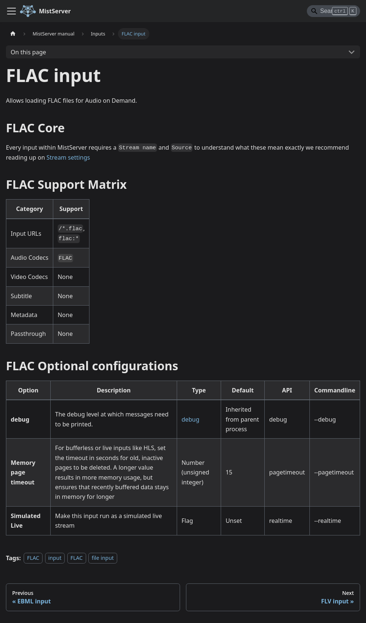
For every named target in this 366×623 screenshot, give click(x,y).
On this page (28, 52)
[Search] (333, 11)
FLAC (33, 558)
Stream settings (68, 157)
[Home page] (13, 34)
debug (190, 419)
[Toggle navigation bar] (11, 11)
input (55, 558)
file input (103, 558)
